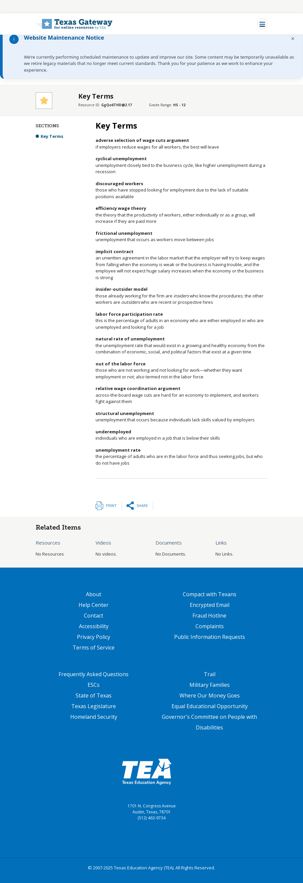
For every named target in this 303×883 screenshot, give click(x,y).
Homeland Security (93, 716)
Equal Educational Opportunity (209, 706)
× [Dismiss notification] (293, 38)
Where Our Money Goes (209, 695)
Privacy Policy (93, 637)
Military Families (209, 684)
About (93, 594)
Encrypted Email (209, 605)
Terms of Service (94, 647)
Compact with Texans (209, 594)
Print (111, 505)
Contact (93, 615)
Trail (209, 674)
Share (142, 505)
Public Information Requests (209, 637)
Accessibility (94, 626)
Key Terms (52, 136)
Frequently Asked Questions (94, 674)
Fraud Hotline (209, 615)
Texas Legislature (93, 706)
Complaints (209, 626)
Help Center (94, 605)
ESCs (94, 684)
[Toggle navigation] (262, 23)
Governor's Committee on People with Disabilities (209, 722)
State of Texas (94, 695)
